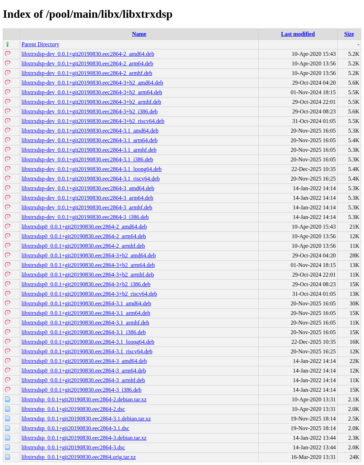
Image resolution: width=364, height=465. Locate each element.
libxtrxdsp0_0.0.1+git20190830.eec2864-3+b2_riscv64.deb (89, 294)
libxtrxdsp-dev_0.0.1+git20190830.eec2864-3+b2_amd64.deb (92, 83)
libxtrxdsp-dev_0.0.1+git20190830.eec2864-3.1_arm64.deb (89, 140)
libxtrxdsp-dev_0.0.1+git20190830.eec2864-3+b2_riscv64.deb (92, 121)
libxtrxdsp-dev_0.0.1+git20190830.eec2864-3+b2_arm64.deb (91, 92)
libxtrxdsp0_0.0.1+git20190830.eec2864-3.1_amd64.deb (86, 303)
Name (139, 34)
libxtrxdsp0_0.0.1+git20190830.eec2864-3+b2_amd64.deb (88, 255)
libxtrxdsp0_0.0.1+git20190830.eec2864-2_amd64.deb (84, 227)
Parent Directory (40, 44)
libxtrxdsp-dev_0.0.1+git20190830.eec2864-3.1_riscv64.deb (90, 179)
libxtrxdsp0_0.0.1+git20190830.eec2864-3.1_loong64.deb (87, 342)
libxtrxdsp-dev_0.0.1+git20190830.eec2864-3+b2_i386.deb (89, 111)
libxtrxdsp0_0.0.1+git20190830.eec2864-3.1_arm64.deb (85, 313)
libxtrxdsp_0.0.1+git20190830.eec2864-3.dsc (73, 447)
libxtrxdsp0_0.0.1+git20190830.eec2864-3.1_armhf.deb (85, 323)
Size (349, 34)
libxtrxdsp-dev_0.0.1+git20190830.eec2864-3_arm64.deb (87, 198)
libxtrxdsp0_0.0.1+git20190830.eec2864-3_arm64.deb (83, 371)
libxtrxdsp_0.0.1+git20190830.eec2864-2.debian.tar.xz (83, 399)
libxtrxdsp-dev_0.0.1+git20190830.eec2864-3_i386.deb (85, 217)
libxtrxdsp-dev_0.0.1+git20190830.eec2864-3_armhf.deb (86, 207)
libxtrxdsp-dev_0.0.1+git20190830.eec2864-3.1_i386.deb (87, 159)
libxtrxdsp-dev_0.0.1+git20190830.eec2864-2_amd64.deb (87, 54)
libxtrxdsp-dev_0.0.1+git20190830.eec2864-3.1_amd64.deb (89, 131)
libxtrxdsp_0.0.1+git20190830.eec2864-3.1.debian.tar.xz (86, 419)
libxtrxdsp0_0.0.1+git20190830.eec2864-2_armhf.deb (83, 246)
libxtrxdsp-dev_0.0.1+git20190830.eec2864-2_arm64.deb (87, 63)
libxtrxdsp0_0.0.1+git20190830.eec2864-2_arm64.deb (83, 236)
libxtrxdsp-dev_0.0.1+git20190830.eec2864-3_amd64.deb (87, 188)
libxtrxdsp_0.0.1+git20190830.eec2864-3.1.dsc (75, 428)
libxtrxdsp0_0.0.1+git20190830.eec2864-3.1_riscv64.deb (86, 351)
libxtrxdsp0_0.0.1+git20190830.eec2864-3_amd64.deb (84, 361)
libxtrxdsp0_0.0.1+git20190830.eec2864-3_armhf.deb (83, 380)
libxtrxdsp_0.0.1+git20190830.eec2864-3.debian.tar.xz (83, 438)
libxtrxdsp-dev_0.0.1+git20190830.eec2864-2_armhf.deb (86, 73)
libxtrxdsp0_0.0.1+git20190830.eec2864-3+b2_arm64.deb (88, 265)
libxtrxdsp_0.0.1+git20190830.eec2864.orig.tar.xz (78, 457)
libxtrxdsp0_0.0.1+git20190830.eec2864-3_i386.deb (81, 390)
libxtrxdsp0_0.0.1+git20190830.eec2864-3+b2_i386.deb (85, 284)
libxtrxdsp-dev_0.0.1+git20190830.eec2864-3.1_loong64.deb (91, 169)
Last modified (298, 34)
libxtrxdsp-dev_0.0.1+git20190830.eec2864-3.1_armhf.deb (88, 150)
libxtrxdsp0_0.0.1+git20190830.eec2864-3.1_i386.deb (83, 332)
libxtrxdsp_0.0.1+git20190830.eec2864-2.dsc (73, 409)
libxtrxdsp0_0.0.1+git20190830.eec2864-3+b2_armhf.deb (87, 275)
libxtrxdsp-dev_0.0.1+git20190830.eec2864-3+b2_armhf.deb (91, 102)
